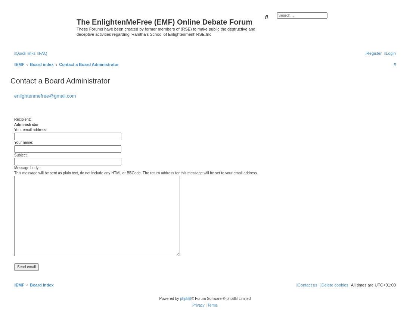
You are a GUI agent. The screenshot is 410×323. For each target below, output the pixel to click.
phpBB (185, 299)
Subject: (21, 155)
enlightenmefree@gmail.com (45, 96)
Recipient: (22, 119)
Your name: (23, 142)
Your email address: (30, 130)
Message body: (27, 168)
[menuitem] (42, 53)
